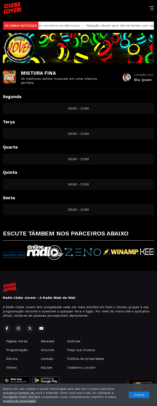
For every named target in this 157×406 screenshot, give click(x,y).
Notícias (73, 341)
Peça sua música (81, 350)
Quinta (10, 172)
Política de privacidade (85, 359)
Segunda (12, 96)
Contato (47, 359)
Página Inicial (17, 341)
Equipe (46, 367)
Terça (9, 121)
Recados (47, 341)
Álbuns (12, 359)
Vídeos (11, 367)
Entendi (139, 394)
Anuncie (47, 350)
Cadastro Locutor (81, 367)
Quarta (10, 147)
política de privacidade (19, 401)
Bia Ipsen (143, 80)
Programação (17, 350)
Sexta (9, 197)
